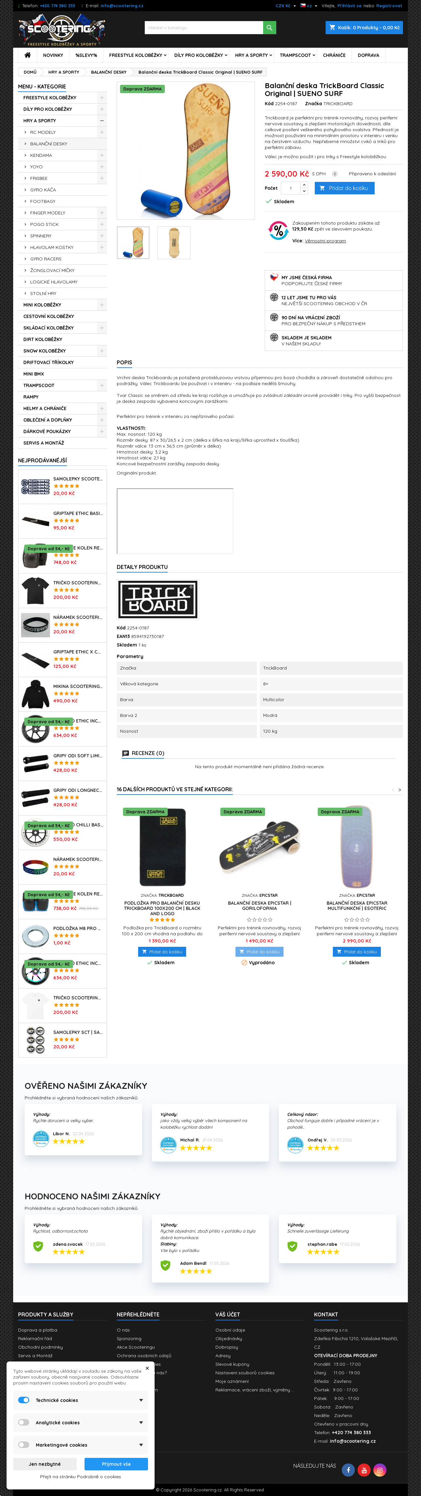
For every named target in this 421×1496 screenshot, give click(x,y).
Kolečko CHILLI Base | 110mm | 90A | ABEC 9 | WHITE (78, 824)
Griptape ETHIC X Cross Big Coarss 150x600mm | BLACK (78, 651)
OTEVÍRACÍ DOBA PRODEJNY (345, 1356)
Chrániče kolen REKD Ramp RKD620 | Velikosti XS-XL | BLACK (78, 548)
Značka (313, 104)
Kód (269, 104)
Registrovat (389, 5)
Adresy (223, 1356)
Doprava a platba (37, 1330)
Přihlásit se (349, 5)
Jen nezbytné (45, 1464)
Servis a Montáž (35, 1356)
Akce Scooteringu (136, 1347)
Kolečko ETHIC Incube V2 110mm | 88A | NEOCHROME (78, 963)
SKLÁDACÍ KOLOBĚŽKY (48, 328)
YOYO (36, 167)
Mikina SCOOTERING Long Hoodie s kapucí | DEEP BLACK (78, 686)
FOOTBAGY (42, 201)
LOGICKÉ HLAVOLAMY (53, 282)
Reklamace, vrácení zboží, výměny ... (254, 1390)
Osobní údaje (230, 1330)
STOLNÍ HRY (43, 293)
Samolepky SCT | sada (78, 1032)
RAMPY (30, 397)
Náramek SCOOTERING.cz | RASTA (78, 859)
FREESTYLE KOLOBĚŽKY (135, 55)
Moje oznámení (232, 1381)
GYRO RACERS (46, 259)
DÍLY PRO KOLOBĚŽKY (198, 55)
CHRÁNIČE (334, 55)
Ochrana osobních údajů (144, 1356)
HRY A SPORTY (251, 55)
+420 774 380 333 (57, 5)
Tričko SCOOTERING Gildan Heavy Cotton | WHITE (78, 997)
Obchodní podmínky (40, 1347)
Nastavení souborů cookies (245, 1373)
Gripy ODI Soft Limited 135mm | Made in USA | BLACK (78, 755)
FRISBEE (39, 178)
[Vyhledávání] (210, 27)
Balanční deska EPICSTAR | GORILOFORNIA (259, 905)
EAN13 (123, 636)
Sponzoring (129, 1338)
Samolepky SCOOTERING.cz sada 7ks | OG (78, 478)
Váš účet (227, 1314)
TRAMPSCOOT (295, 55)
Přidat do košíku (343, 188)
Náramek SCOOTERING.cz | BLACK (78, 617)
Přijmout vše (116, 1464)
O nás (123, 1330)
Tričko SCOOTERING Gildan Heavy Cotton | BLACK (78, 582)
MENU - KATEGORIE (42, 86)
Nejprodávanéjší (42, 460)
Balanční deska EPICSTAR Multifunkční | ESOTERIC (357, 905)
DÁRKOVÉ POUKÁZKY (47, 431)
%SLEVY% (86, 55)
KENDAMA (41, 155)
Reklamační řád (35, 1338)
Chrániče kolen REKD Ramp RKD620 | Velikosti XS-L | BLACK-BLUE (78, 893)
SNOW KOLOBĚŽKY (44, 351)
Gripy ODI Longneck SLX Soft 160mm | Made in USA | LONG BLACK (78, 790)
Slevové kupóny (232, 1364)
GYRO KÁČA (43, 190)
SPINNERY (40, 236)
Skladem (127, 645)
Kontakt (326, 1314)
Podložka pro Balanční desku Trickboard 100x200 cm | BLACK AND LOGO (162, 908)
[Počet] (291, 188)
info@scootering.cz (122, 5)
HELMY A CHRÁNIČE (44, 408)
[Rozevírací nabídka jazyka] (309, 5)
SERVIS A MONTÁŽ (43, 443)
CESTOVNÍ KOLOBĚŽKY (48, 316)
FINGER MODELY (47, 213)
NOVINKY (53, 55)
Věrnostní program (325, 241)
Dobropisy (226, 1347)
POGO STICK (44, 224)
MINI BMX (33, 374)
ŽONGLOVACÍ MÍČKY (52, 270)
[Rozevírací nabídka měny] (287, 5)
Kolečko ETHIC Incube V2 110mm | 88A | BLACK (78, 720)
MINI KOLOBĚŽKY (42, 305)
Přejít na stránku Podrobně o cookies (80, 1477)
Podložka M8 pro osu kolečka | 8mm (78, 928)
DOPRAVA (368, 55)
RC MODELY (43, 132)
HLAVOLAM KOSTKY (51, 247)
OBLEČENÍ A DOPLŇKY (47, 420)
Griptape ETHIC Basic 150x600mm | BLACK (78, 513)
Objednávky (228, 1338)
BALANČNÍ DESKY (48, 144)
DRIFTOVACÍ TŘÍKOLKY (48, 362)
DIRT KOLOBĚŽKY (42, 339)
